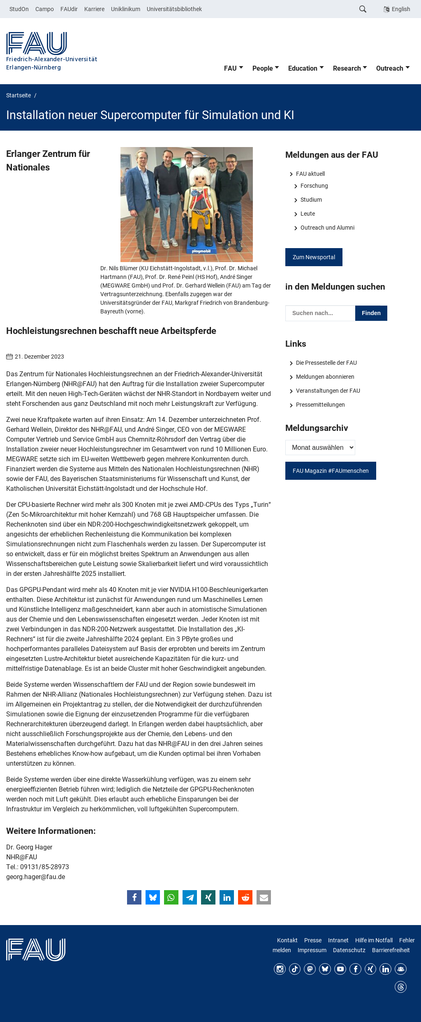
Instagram (280, 969)
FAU (230, 68)
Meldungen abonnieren (325, 376)
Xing (371, 969)
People (262, 68)
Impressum (312, 950)
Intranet (338, 940)
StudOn (19, 9)
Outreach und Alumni (327, 227)
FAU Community (401, 969)
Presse (313, 940)
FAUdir (69, 9)
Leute (308, 213)
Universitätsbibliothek (174, 9)
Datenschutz (349, 950)
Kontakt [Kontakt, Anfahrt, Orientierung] (287, 940)
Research (347, 68)
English (401, 9)
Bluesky (325, 969)
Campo (44, 9)
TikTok (295, 969)
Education (302, 68)
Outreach (389, 68)
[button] (134, 897)
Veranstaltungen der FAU (328, 390)
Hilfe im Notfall (374, 940)
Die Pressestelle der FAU (326, 362)
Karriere (94, 9)
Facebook (355, 969)
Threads (401, 987)
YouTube (340, 969)
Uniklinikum (125, 9)
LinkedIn (385, 969)
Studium (311, 199)
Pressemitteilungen (320, 404)
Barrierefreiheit (391, 950)
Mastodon (310, 969)
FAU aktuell (310, 173)
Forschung (314, 185)
